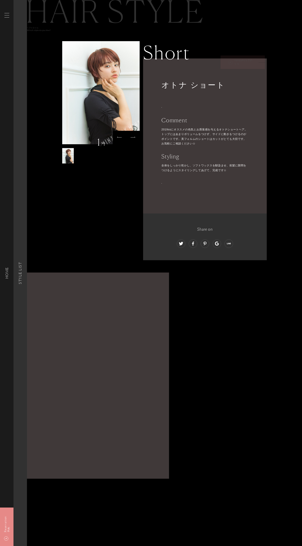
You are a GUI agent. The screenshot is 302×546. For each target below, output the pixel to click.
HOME (7, 273)
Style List (20, 273)
